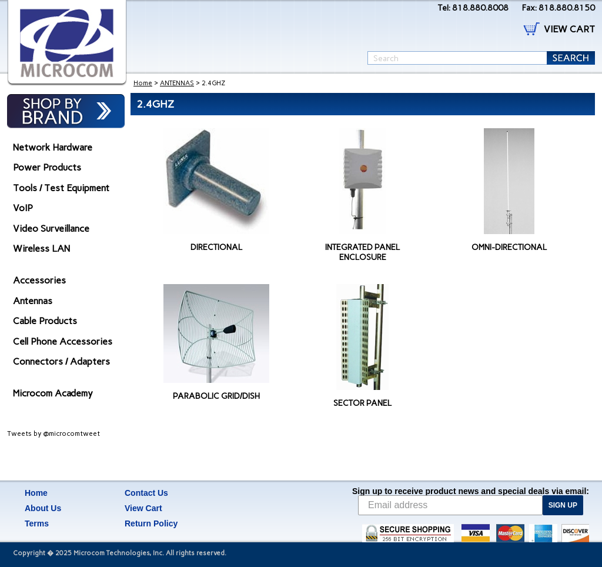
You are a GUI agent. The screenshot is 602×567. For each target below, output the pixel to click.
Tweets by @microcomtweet (53, 433)
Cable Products (45, 320)
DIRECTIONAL (216, 247)
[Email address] (450, 505)
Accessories (39, 280)
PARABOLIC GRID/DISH (216, 396)
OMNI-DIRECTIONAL (509, 247)
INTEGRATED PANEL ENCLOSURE (362, 252)
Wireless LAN (41, 248)
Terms (37, 523)
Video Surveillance (51, 228)
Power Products (47, 167)
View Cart (143, 508)
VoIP (23, 208)
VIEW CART (569, 29)
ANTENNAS (177, 83)
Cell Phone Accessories (62, 341)
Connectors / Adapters (61, 361)
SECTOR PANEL (362, 403)
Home (142, 83)
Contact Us (146, 493)
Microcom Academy (53, 393)
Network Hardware (52, 147)
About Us (43, 508)
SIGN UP (563, 505)
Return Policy (151, 523)
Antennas (32, 300)
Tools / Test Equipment (61, 188)
